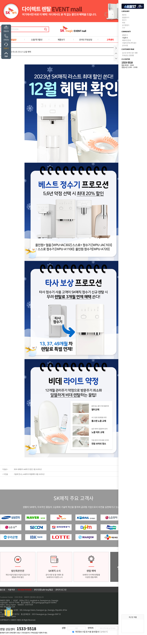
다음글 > (5, 469)
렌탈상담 (6, 31)
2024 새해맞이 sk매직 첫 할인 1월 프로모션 (28, 469)
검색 (45, 29)
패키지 (124, 15)
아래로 (116, 58)
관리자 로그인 (61, 589)
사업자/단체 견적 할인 (129, 43)
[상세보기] (104, 631)
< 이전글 (5, 474)
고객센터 (110, 39)
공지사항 (125, 45)
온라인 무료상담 (85, 39)
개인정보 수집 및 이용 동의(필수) (87, 631)
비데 (123, 22)
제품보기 (61, 39)
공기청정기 (125, 25)
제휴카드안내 (126, 40)
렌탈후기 (125, 35)
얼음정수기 (125, 17)
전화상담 (6, 40)
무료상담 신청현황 (128, 55)
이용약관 (11, 589)
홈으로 (2, 589)
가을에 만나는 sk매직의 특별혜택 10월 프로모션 (29, 474)
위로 (6, 54)
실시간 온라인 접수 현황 (130, 53)
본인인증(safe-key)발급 (43, 589)
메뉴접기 (116, 48)
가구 (123, 28)
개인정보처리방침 (24, 589)
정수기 (124, 20)
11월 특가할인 (36, 39)
